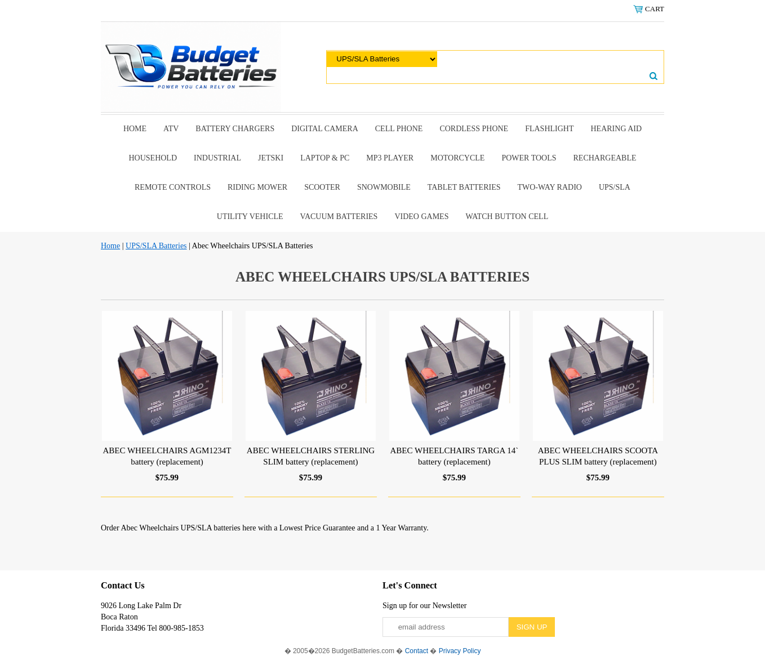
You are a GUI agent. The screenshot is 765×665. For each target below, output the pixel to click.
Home (134, 128)
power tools (528, 158)
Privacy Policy (460, 651)
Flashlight (549, 128)
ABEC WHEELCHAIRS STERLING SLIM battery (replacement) (311, 456)
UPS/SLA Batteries (156, 246)
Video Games (421, 216)
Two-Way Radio (549, 187)
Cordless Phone (473, 128)
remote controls (173, 187)
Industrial (217, 158)
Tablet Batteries (464, 187)
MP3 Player (389, 158)
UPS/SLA (614, 187)
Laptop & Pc (324, 158)
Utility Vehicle (250, 216)
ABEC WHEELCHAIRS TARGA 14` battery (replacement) (454, 456)
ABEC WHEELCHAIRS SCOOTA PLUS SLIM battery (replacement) (598, 456)
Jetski (270, 158)
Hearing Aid (616, 128)
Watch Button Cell (506, 216)
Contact (416, 651)
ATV (171, 128)
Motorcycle (457, 158)
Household (152, 158)
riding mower (257, 187)
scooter (322, 187)
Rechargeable (605, 158)
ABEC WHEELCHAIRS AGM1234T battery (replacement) (167, 456)
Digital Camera (324, 128)
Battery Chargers (234, 128)
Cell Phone (399, 128)
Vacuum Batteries (339, 216)
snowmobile (384, 187)
